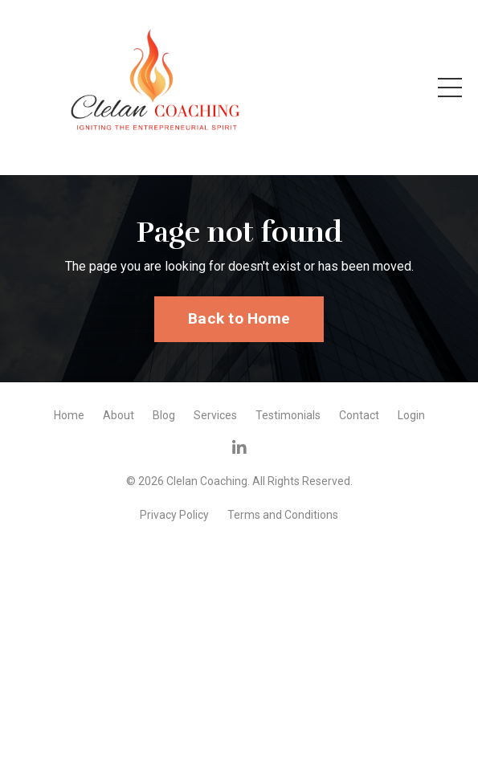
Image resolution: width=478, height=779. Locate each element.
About (118, 415)
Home (69, 415)
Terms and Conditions (282, 514)
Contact (359, 415)
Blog (164, 415)
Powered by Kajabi (239, 541)
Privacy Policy (174, 514)
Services (215, 415)
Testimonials (288, 415)
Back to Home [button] (239, 318)
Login (411, 415)
